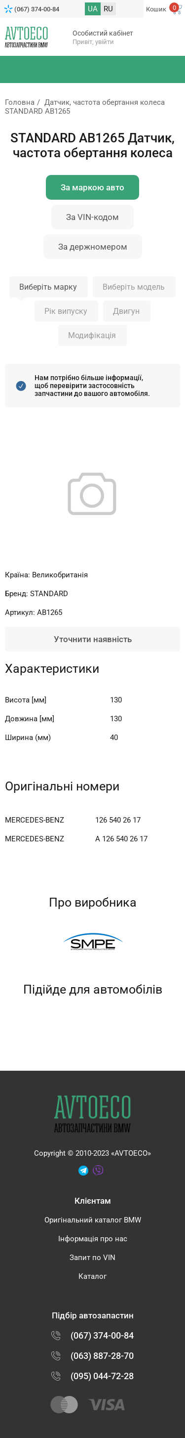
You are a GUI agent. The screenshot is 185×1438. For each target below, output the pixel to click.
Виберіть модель (134, 287)
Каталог (92, 1276)
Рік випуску (65, 311)
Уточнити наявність (93, 639)
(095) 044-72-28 (102, 1376)
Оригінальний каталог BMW (92, 1220)
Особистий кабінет (103, 33)
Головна (20, 102)
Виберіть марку (48, 287)
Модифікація (92, 335)
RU (108, 8)
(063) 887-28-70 (102, 1356)
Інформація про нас (92, 1238)
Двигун (126, 311)
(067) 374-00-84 (36, 9)
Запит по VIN (92, 1257)
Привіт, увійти (93, 41)
